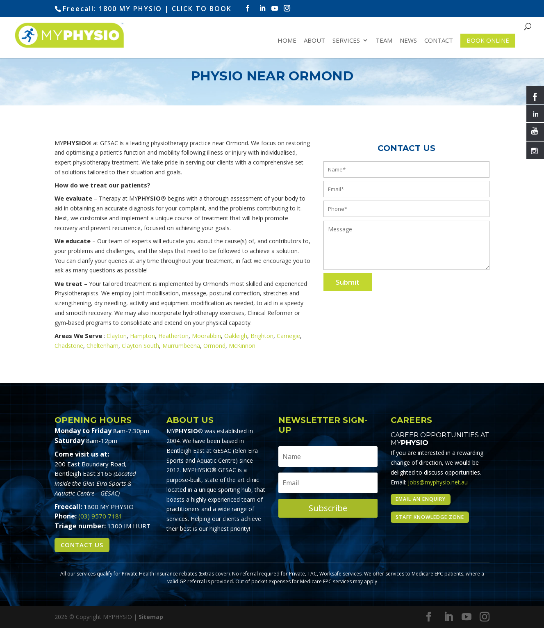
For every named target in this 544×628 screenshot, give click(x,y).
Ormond (214, 345)
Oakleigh (235, 336)
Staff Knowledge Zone (430, 517)
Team (384, 41)
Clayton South (140, 345)
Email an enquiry (421, 499)
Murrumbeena (181, 345)
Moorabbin (206, 336)
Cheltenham (102, 345)
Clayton (117, 336)
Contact (438, 41)
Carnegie (288, 336)
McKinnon (242, 345)
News (408, 41)
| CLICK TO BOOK (198, 8)
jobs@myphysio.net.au (438, 482)
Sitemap (151, 617)
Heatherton (173, 336)
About (314, 41)
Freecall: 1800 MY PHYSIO (112, 8)
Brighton (261, 336)
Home (287, 41)
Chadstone (69, 345)
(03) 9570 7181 (100, 516)
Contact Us (82, 545)
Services (346, 41)
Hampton (142, 336)
